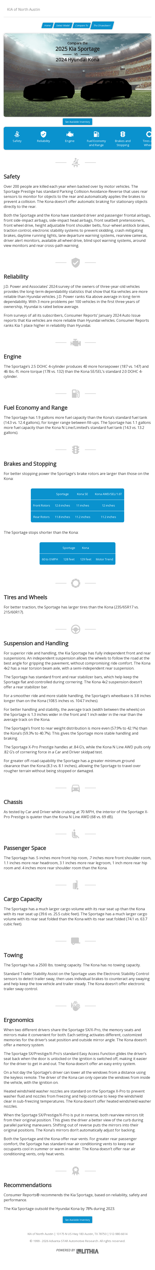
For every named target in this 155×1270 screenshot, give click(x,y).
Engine (70, 137)
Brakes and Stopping (123, 139)
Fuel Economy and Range (96, 139)
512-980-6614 (118, 1234)
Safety (17, 137)
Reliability (43, 137)
